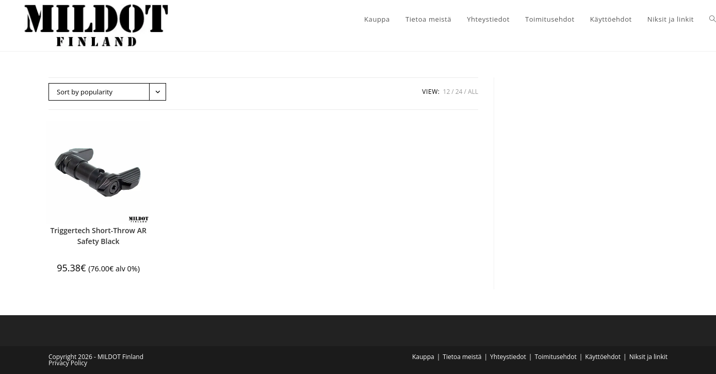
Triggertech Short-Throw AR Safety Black (98, 235)
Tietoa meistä (462, 356)
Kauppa (423, 356)
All (473, 91)
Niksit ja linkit (648, 356)
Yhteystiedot (508, 356)
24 (459, 91)
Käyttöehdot (603, 356)
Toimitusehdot (555, 356)
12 (446, 91)
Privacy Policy (67, 363)
